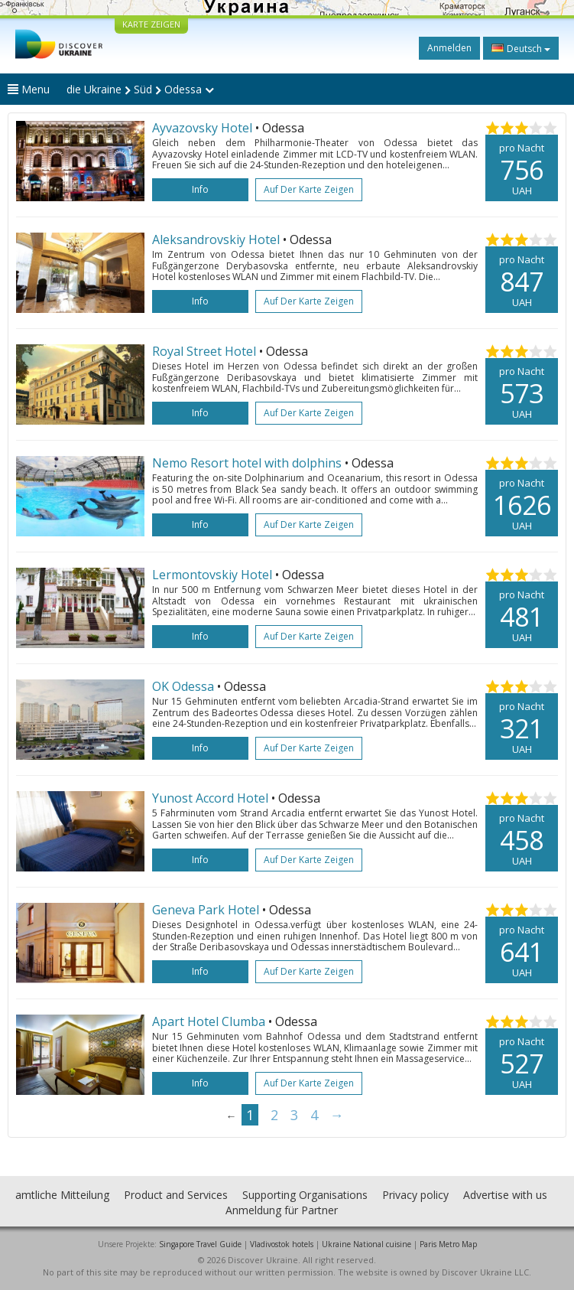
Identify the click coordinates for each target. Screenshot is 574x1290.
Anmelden (449, 47)
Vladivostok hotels (281, 1244)
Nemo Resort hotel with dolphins (248, 462)
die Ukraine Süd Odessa (140, 89)
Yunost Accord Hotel (210, 798)
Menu (29, 89)
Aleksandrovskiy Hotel (217, 239)
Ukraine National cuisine (366, 1244)
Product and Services (176, 1194)
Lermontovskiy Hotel (212, 574)
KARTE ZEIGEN (151, 24)
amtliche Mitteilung (62, 1194)
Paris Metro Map (448, 1244)
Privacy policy (415, 1194)
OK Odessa (183, 686)
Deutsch (520, 48)
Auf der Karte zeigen (309, 189)
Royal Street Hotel (205, 351)
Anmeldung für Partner (281, 1210)
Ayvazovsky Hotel (203, 127)
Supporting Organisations (305, 1194)
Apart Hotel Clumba (208, 1021)
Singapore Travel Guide (200, 1244)
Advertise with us (505, 1194)
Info (200, 189)
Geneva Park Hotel (205, 909)
